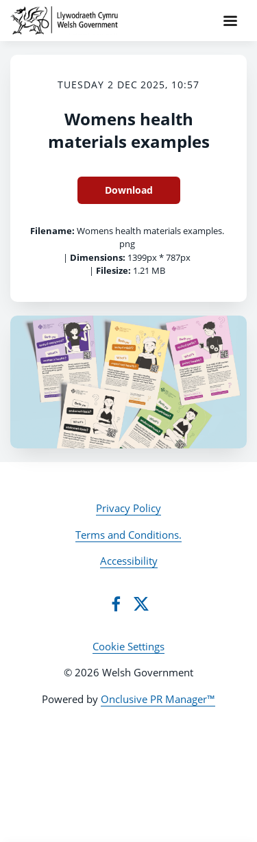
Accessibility (129, 560)
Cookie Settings (128, 646)
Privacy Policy (128, 508)
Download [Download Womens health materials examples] (129, 189)
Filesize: (113, 270)
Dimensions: (97, 257)
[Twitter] (141, 603)
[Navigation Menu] (230, 20)
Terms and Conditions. (128, 534)
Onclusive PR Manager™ (158, 699)
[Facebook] (115, 603)
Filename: (52, 231)
